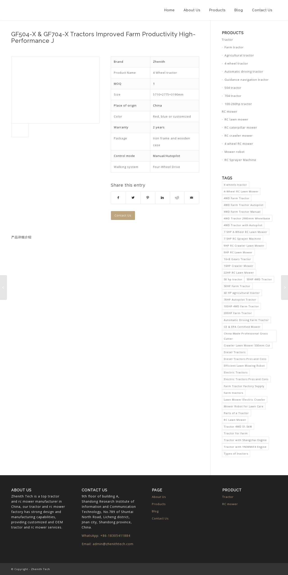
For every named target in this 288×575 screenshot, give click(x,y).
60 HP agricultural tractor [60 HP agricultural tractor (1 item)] (242, 292)
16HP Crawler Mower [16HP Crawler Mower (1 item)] (238, 265)
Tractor (227, 40)
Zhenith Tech (40, 569)
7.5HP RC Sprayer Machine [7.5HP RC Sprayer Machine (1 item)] (242, 238)
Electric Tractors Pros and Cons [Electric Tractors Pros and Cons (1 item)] (246, 379)
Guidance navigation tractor (247, 80)
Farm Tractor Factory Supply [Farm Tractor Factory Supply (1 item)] (244, 386)
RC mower (229, 111)
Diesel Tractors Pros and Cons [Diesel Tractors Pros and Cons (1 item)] (245, 359)
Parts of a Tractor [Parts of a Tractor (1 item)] (236, 413)
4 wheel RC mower (239, 144)
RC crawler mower (239, 136)
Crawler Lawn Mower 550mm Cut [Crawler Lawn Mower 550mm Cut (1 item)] (247, 345)
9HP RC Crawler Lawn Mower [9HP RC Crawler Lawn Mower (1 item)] (244, 245)
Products (159, 504)
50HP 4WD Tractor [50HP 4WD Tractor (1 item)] (259, 279)
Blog (155, 511)
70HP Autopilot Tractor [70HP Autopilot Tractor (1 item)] (240, 299)
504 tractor (233, 88)
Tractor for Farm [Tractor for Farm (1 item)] (236, 433)
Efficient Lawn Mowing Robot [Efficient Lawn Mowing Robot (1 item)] (244, 365)
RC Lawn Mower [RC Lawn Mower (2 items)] (235, 419)
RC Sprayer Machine (240, 160)
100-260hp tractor (238, 104)
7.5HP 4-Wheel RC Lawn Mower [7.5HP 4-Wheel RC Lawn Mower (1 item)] (245, 232)
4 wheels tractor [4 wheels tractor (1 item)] (235, 184)
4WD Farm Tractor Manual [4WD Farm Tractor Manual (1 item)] (242, 211)
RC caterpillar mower (241, 127)
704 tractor (233, 96)
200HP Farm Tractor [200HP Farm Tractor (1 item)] (238, 313)
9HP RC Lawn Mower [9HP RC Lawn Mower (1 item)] (238, 252)
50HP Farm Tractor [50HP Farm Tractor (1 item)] (237, 286)
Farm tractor (234, 47)
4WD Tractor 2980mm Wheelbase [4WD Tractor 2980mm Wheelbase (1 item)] (247, 218)
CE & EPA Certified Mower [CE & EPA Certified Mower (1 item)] (242, 326)
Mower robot (235, 152)
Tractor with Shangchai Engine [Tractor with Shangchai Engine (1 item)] (245, 440)
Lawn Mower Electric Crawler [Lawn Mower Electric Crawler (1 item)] (244, 399)
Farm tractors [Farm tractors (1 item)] (233, 392)
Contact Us (160, 518)
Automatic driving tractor (244, 71)
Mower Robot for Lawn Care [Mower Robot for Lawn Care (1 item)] (243, 406)
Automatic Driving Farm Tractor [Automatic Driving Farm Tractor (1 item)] (246, 320)
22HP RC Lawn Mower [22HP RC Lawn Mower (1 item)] (239, 272)
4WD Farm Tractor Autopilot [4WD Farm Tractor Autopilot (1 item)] (243, 205)
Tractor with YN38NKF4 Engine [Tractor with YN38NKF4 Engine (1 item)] (245, 446)
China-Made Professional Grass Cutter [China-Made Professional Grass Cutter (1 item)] (246, 336)
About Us (159, 497)
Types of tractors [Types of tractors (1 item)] (236, 453)
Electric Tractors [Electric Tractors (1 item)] (236, 372)
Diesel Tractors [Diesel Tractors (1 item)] (234, 352)
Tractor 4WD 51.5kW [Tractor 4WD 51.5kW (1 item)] (238, 426)
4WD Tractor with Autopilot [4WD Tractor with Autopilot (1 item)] (243, 225)
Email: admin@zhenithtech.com (107, 544)
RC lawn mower (236, 119)
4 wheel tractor (236, 63)
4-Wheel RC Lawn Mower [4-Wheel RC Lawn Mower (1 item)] (241, 191)
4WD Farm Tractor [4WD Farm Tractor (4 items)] (237, 198)
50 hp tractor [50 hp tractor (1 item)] (233, 279)
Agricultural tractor (239, 55)
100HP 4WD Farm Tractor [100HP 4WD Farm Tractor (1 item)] (241, 306)
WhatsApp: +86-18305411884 (106, 535)
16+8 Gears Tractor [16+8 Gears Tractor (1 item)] (237, 259)
